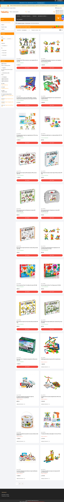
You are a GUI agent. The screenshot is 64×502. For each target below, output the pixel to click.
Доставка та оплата (42, 16)
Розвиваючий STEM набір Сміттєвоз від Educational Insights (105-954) (51, 98)
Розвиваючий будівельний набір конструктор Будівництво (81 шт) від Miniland (25, 397)
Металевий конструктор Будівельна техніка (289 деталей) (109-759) (50, 211)
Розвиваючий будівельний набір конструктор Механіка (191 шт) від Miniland (27, 472)
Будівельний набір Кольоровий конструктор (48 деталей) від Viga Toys (27, 434)
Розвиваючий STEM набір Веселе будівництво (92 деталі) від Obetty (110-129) (50, 248)
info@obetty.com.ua (4, 88)
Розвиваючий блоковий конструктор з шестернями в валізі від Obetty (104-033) (51, 61)
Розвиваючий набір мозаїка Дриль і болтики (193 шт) (51, 433)
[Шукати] (26, 12)
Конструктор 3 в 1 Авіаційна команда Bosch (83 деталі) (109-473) (27, 360)
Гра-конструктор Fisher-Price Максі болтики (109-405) (27, 285)
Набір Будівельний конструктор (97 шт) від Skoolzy (50, 359)
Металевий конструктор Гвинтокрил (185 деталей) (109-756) (51, 173)
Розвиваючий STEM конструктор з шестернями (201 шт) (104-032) (27, 61)
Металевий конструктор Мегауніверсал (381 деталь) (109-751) (27, 173)
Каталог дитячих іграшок (5, 22)
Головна (18, 16)
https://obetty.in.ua (4, 84)
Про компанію (19, 19)
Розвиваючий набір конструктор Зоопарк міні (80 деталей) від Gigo (50, 472)
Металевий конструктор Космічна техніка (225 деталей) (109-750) (27, 248)
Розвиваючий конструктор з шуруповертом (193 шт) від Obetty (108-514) (27, 136)
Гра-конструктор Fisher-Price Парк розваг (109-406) (51, 285)
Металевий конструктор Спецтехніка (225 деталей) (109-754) (27, 322)
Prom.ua (37, 500)
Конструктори (27, 23)
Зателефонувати (40, 2)
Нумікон (2, 24)
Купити (28, 67)
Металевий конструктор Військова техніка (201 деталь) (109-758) (51, 322)
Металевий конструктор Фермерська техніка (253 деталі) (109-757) (26, 211)
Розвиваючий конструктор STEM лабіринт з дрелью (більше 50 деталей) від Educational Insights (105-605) (27, 98)
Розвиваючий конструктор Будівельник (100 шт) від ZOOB (51, 397)
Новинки (2, 29)
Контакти (34, 16)
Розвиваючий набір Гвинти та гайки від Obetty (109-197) (51, 135)
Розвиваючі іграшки (26, 16)
